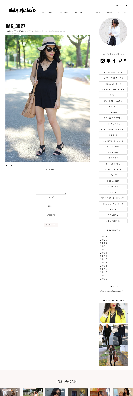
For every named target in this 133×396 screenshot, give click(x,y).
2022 (104, 243)
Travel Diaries (113, 89)
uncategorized (113, 72)
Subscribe (122, 12)
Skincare (113, 124)
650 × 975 (27, 31)
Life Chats (63, 12)
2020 (104, 249)
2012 (104, 275)
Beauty (113, 215)
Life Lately (113, 169)
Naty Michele (22, 11)
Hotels (113, 186)
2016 (104, 262)
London (113, 158)
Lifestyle (78, 12)
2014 (104, 269)
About (98, 12)
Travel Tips (113, 84)
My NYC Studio (113, 141)
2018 (104, 256)
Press (109, 12)
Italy (113, 175)
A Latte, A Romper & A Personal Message (50, 31)
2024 (104, 236)
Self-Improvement (113, 129)
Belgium (113, 146)
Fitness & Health (113, 198)
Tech (113, 95)
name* (51, 197)
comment (51, 169)
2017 (104, 259)
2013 (104, 272)
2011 (104, 278)
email (51, 206)
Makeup (113, 152)
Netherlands (113, 78)
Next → (18, 34)
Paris (113, 135)
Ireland (113, 181)
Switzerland (113, 101)
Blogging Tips (113, 204)
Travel (113, 209)
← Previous (10, 34)
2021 (104, 246)
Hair (113, 192)
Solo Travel (47, 12)
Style (113, 106)
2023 (104, 239)
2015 (104, 265)
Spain (113, 112)
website (51, 215)
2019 (104, 252)
